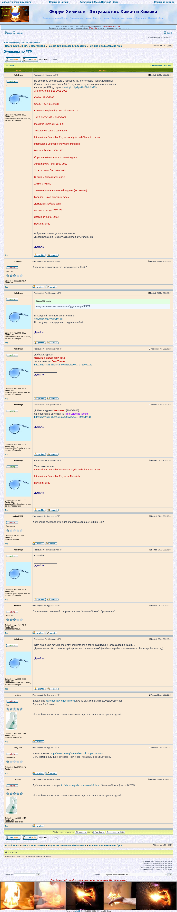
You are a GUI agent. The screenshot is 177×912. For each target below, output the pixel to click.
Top (6, 255)
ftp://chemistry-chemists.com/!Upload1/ (81, 785)
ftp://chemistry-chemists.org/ (60, 700)
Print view (10, 65)
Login (8, 33)
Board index (12, 46)
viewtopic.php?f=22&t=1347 (49, 319)
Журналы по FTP (18, 51)
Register (18, 33)
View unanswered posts (14, 43)
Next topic (168, 65)
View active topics (32, 43)
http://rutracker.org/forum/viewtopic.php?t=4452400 (77, 753)
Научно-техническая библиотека (67, 46)
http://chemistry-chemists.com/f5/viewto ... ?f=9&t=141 (62, 417)
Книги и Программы (33, 46)
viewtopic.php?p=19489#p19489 (79, 87)
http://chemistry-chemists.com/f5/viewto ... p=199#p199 (63, 364)
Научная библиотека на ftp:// (105, 46)
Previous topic (156, 65)
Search (168, 33)
